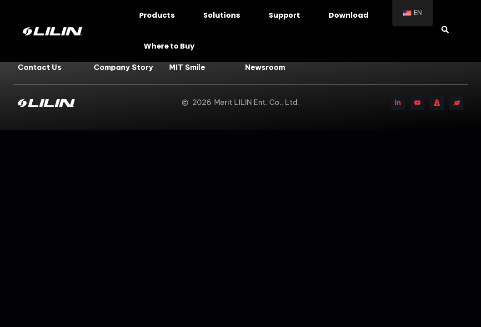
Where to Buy (171, 46)
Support (287, 15)
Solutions (224, 15)
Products (159, 15)
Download (351, 15)
